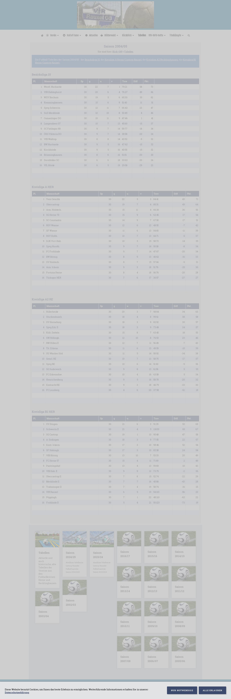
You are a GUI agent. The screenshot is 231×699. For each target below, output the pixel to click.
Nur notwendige (182, 690)
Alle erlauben (212, 690)
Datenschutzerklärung (17, 692)
